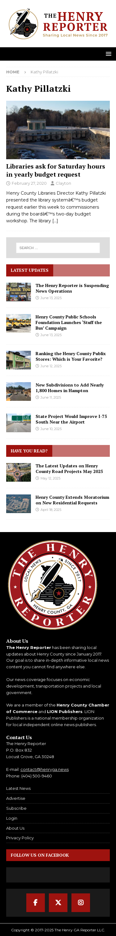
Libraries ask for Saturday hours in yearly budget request (55, 170)
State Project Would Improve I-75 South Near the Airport (71, 419)
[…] (55, 221)
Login (11, 818)
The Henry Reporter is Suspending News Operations (72, 288)
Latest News (18, 788)
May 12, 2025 (50, 478)
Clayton (63, 183)
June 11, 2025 (51, 397)
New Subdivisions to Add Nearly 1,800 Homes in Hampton (70, 387)
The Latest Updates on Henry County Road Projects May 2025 (69, 468)
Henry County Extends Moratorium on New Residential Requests (72, 500)
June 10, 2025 (51, 429)
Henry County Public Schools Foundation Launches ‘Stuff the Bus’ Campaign (69, 322)
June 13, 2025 (51, 298)
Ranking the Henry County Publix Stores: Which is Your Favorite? (71, 356)
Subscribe (16, 808)
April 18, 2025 (51, 509)
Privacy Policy (20, 837)
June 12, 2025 (51, 366)
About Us (15, 828)
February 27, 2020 (29, 183)
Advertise (15, 798)
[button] (107, 53)
